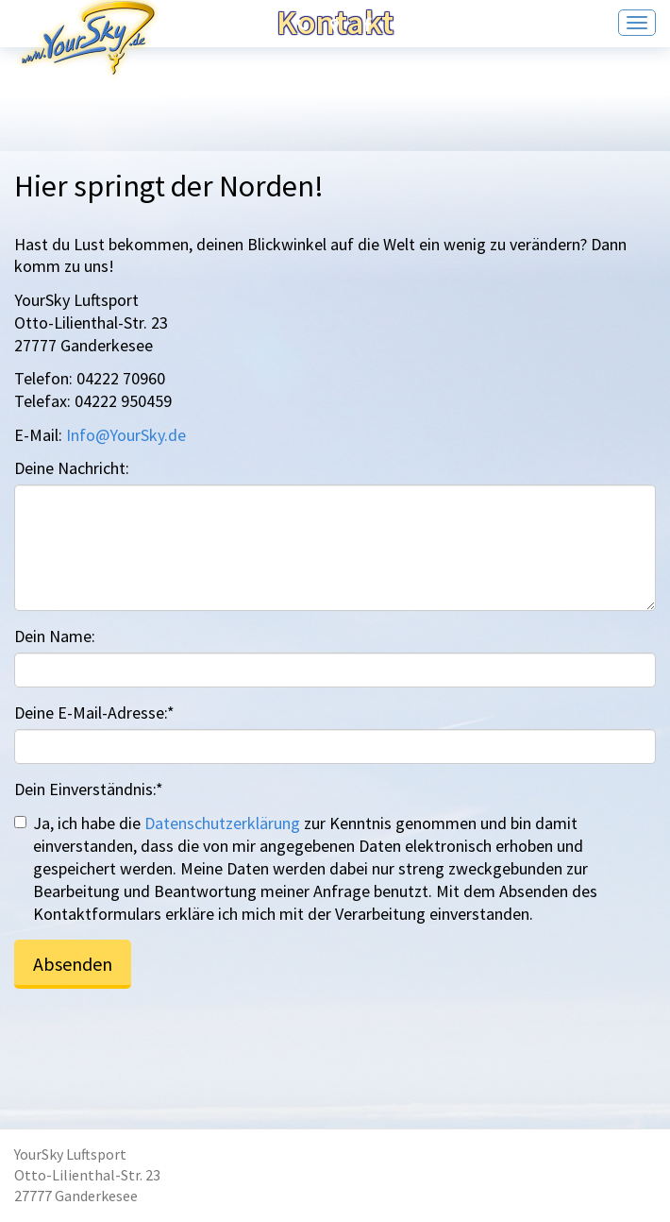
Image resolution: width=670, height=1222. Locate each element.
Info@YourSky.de (126, 435)
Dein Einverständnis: (88, 789)
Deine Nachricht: (71, 468)
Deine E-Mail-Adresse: (94, 712)
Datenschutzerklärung (222, 823)
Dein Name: (54, 636)
